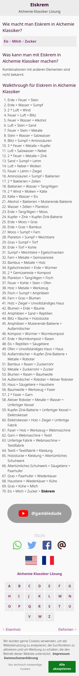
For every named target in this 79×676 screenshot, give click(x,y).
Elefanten (65, 629)
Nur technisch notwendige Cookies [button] (25, 667)
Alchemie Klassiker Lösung (39, 11)
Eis (6, 41)
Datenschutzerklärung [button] (21, 658)
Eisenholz (13, 629)
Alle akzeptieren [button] (62, 666)
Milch (16, 41)
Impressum (61, 654)
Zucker (30, 41)
